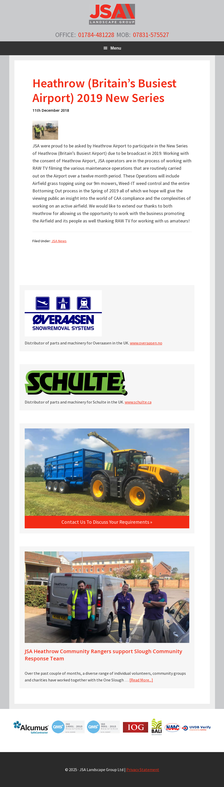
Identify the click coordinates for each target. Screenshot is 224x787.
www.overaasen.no (146, 342)
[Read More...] (141, 679)
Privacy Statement (142, 769)
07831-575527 (151, 35)
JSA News (59, 241)
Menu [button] (116, 48)
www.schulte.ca (138, 402)
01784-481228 (96, 35)
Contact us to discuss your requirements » (106, 522)
